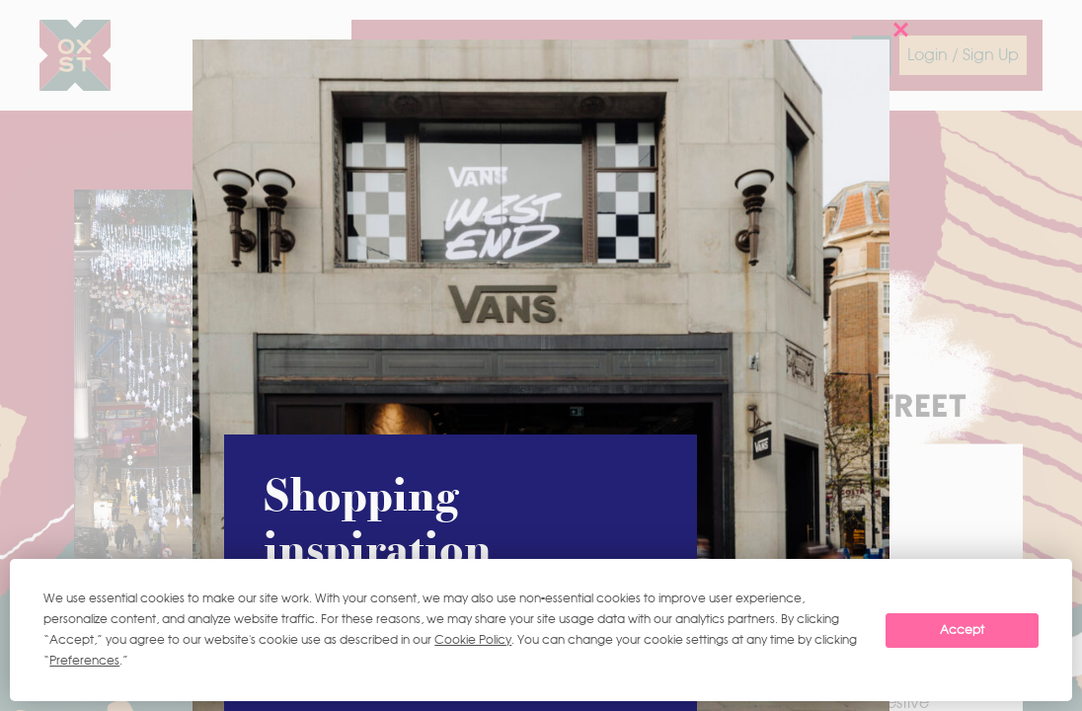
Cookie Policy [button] (472, 640)
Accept (962, 630)
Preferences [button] (84, 661)
